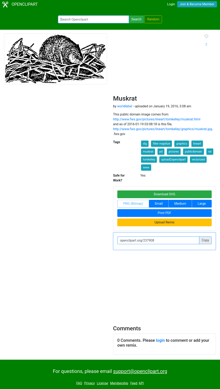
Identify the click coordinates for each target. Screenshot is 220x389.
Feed (133, 383)
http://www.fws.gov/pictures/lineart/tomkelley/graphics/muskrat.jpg (162, 129)
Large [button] (202, 203)
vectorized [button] (198, 159)
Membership (119, 383)
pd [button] (161, 151)
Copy (205, 240)
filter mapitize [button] (161, 143)
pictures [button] (174, 151)
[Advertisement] (155, 63)
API (141, 383)
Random (153, 19)
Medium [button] (180, 203)
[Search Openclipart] (93, 19)
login (160, 340)
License (102, 383)
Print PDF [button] (164, 213)
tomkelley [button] (149, 159)
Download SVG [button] (164, 194)
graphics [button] (181, 143)
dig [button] (145, 143)
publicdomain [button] (193, 151)
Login (171, 4)
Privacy (89, 383)
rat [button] (210, 151)
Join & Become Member (197, 4)
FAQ (79, 383)
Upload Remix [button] (164, 222)
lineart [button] (197, 143)
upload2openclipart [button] (173, 159)
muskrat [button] (148, 151)
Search (136, 19)
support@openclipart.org (140, 371)
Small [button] (159, 203)
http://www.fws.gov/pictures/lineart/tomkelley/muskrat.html (156, 119)
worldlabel (124, 106)
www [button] (146, 167)
